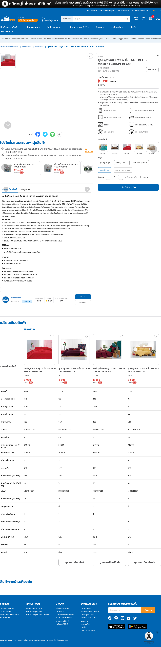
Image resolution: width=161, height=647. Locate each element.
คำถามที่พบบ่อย (6, 611)
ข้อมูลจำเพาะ (26, 189)
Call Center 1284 (88, 630)
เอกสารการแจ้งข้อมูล (64, 618)
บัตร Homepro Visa (34, 611)
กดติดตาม (26, 301)
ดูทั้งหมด (89, 150)
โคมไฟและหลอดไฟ (137, 38)
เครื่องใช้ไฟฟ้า (5, 38)
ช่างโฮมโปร (116, 27)
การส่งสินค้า (60, 611)
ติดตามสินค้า (5, 618)
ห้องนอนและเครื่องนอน (9, 47)
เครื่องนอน (26, 47)
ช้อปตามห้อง (32, 27)
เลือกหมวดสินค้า (10, 27)
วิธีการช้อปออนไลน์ (7, 608)
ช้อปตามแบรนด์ (54, 27)
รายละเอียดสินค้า (10, 189)
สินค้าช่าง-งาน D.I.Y (78, 27)
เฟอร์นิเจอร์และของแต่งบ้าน (57, 38)
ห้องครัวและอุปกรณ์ (97, 38)
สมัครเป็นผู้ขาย (107, 10)
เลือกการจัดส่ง (27, 20)
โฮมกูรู (99, 27)
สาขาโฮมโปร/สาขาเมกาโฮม (91, 611)
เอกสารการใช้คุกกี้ (62, 621)
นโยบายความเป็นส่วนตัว (65, 614)
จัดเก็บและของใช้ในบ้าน (38, 38)
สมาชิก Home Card (34, 608)
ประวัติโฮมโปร (86, 608)
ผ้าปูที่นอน (39, 47)
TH (154, 10)
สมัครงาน (84, 621)
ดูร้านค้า (83, 296)
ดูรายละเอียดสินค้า (75, 562)
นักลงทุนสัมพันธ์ (87, 614)
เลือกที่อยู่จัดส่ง (50, 20)
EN (160, 10)
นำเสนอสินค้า (86, 624)
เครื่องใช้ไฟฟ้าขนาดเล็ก (20, 38)
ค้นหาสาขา (123, 10)
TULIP (100, 56)
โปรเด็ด (133, 27)
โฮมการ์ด (92, 10)
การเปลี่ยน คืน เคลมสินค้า (9, 614)
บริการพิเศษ (5, 31)
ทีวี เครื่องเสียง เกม (75, 38)
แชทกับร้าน (83, 302)
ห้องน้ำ (86, 38)
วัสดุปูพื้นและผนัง (124, 38)
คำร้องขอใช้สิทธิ (62, 624)
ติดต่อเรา (84, 627)
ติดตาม (148, 610)
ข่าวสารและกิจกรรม (88, 618)
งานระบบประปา (111, 38)
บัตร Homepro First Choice (37, 614)
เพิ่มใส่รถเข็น (128, 187)
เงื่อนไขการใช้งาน (62, 608)
